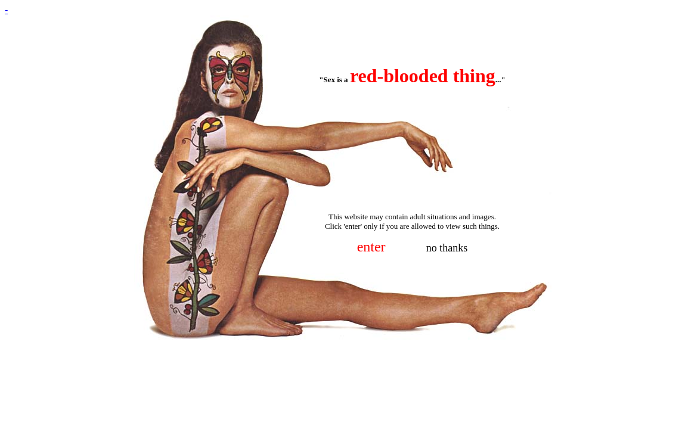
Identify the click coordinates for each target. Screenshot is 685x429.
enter (371, 246)
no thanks (447, 248)
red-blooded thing (422, 75)
